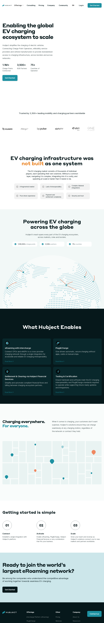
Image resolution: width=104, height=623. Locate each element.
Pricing (41, 5)
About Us (76, 617)
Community (63, 5)
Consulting (31, 5)
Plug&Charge (31, 621)
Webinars (59, 621)
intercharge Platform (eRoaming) (38, 617)
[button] (19, 5)
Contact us (94, 614)
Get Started (94, 5)
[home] (7, 5)
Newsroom (76, 621)
